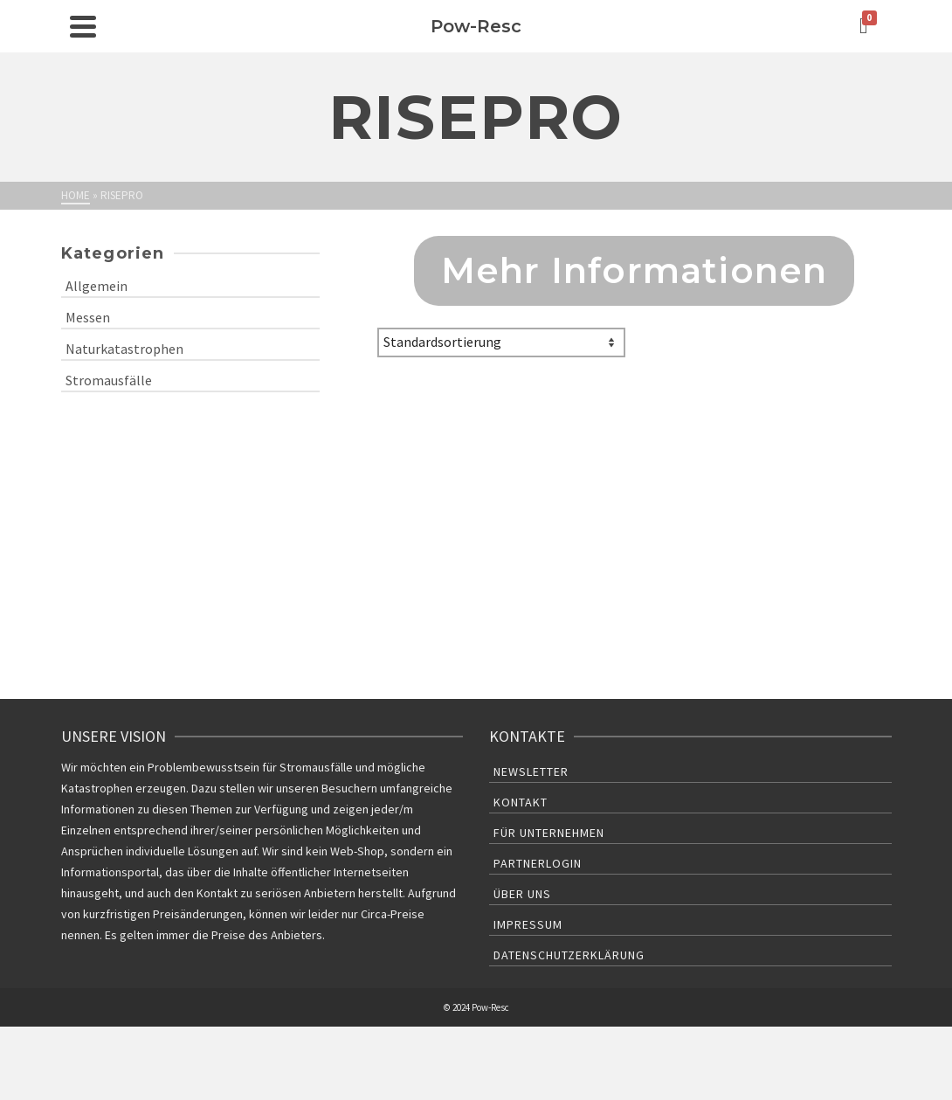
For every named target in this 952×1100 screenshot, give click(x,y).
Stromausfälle (109, 380)
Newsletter (531, 771)
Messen (88, 317)
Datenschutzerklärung (569, 955)
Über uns (522, 894)
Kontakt (520, 802)
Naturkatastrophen (124, 348)
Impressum (527, 924)
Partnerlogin (537, 863)
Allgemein (97, 285)
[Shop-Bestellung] (501, 342)
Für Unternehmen (548, 833)
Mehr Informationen (634, 270)
